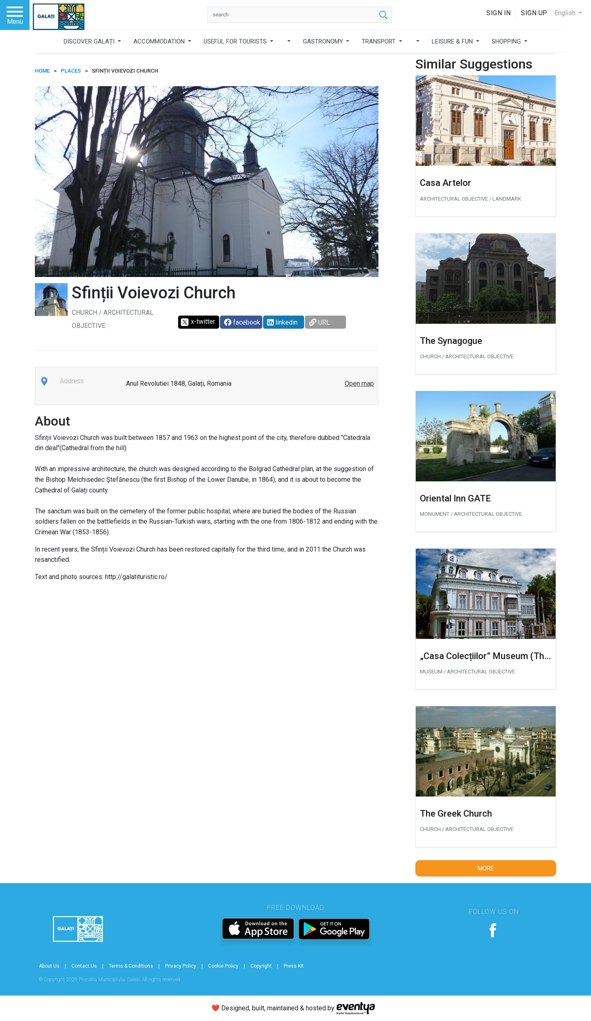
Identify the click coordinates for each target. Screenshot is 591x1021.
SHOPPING (507, 41)
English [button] (565, 13)
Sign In (498, 13)
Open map (359, 383)
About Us (49, 966)
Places (71, 71)
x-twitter (197, 322)
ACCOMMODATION (159, 41)
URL (319, 322)
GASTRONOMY (324, 41)
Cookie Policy (223, 966)
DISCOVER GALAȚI (90, 41)
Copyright (261, 966)
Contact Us (84, 966)
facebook (242, 322)
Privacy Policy (180, 966)
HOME (42, 71)
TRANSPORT (379, 41)
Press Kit (294, 966)
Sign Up (534, 13)
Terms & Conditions (131, 966)
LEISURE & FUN (453, 41)
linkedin (282, 322)
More (486, 868)
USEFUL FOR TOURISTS (236, 41)
